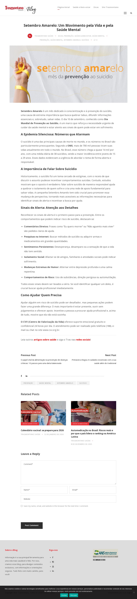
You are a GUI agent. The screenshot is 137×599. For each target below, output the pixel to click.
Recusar (74, 595)
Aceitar (64, 595)
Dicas (96, 7)
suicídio (85, 40)
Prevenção (69, 36)
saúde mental (56, 40)
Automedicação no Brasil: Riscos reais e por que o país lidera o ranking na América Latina (93, 433)
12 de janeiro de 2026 (54, 434)
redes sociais (83, 339)
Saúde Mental (98, 36)
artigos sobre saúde (45, 339)
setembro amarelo (72, 40)
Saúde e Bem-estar (81, 7)
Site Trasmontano (110, 7)
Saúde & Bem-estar (83, 36)
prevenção (44, 40)
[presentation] (38, 515)
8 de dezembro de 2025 (81, 444)
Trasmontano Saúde (44, 36)
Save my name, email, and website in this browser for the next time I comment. (56, 506)
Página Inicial (64, 7)
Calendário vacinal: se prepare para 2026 (42, 430)
